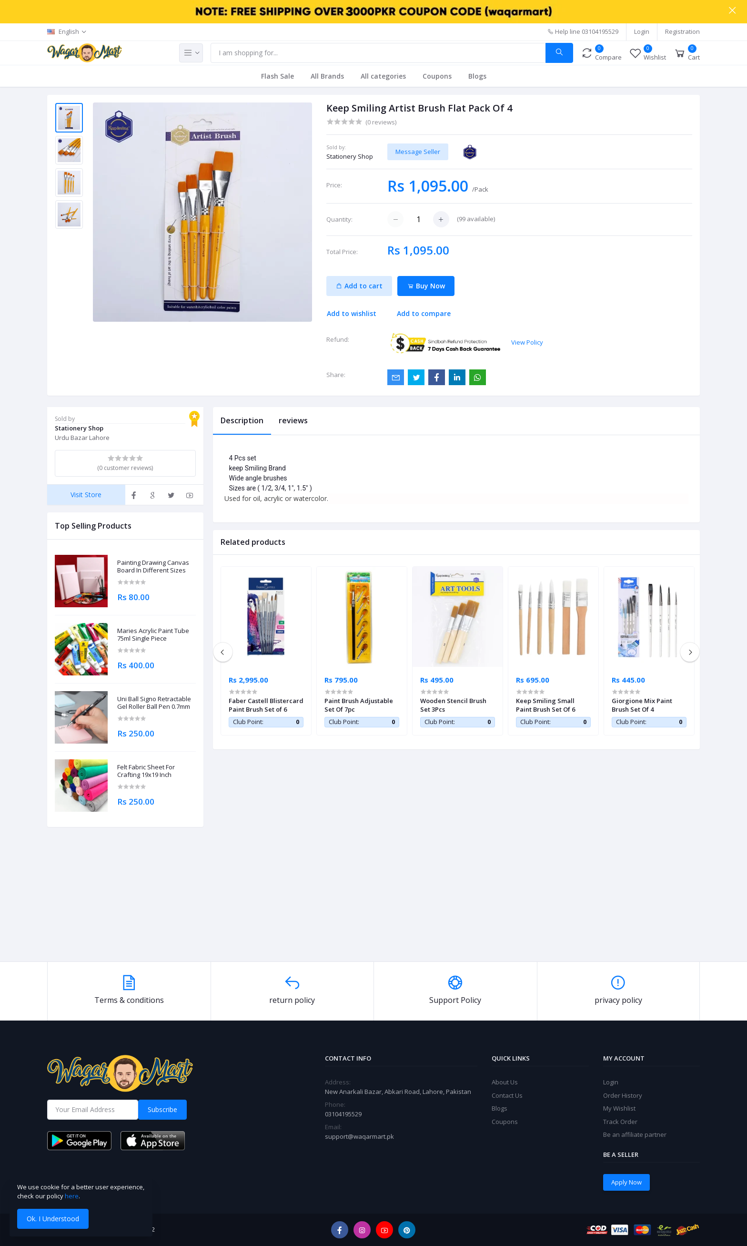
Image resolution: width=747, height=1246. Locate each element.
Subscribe (162, 1109)
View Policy (527, 342)
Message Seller (417, 151)
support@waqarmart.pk (359, 1136)
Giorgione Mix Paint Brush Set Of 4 (642, 705)
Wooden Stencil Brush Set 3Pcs (453, 705)
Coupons (437, 76)
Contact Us (507, 1095)
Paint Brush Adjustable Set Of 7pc (358, 705)
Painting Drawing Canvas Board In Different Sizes (153, 566)
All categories (383, 76)
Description (242, 420)
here (72, 1196)
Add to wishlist (351, 313)
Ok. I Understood (53, 1218)
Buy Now (426, 285)
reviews (293, 420)
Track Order (620, 1121)
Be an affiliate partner (634, 1134)
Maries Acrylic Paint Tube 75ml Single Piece (153, 634)
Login (641, 31)
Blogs (477, 76)
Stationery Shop (349, 156)
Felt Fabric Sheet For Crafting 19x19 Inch (146, 771)
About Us (505, 1082)
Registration (682, 31)
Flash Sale (277, 76)
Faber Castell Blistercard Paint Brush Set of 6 (266, 705)
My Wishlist (619, 1108)
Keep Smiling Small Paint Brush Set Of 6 (545, 705)
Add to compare (424, 313)
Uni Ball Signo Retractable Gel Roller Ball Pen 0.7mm (154, 702)
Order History (622, 1095)
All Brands (327, 76)
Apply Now (626, 1182)
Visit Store (86, 494)
